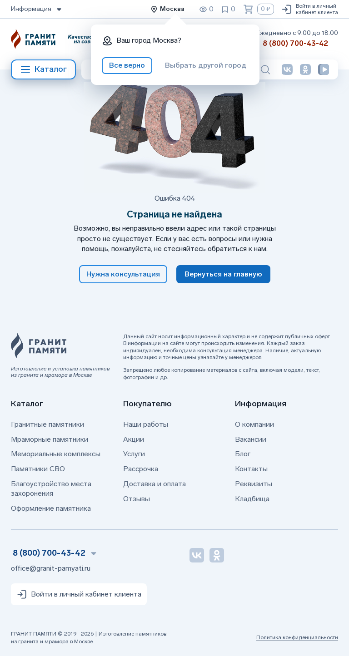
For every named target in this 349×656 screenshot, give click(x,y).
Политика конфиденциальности (297, 637)
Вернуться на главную (223, 274)
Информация (37, 9)
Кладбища (252, 498)
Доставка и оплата (154, 483)
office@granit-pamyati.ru (50, 568)
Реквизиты (253, 483)
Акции (133, 439)
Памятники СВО (38, 468)
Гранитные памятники (47, 424)
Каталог (43, 69)
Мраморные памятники (49, 439)
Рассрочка (140, 468)
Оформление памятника (51, 508)
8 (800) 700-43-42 (295, 43)
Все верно (127, 65)
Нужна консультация (123, 274)
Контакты (251, 468)
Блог (242, 453)
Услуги (134, 453)
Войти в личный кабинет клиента (309, 9)
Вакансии (250, 439)
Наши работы (145, 424)
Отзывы (136, 498)
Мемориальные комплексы (55, 453)
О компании (254, 424)
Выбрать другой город (205, 65)
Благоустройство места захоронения (51, 488)
